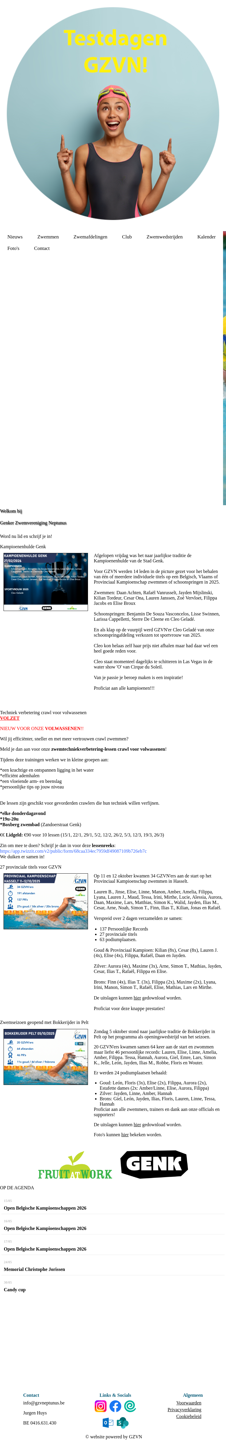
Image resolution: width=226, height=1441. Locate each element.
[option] (224, 368)
